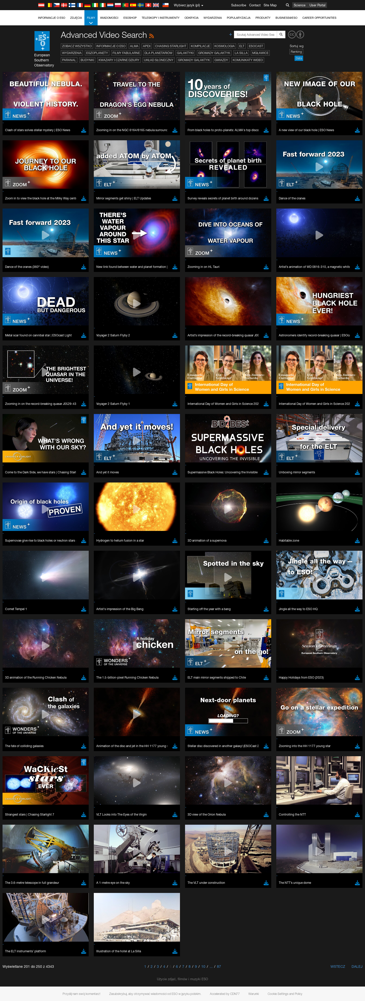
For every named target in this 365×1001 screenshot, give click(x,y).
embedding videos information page (82, 577)
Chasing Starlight (170, 46)
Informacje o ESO (51, 18)
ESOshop (130, 18)
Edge (55, 666)
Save (52, 750)
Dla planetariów (158, 53)
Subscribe (238, 5)
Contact (255, 5)
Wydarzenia (213, 18)
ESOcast (256, 46)
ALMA (134, 46)
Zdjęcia (76, 18)
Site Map (270, 5)
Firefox (56, 670)
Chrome (57, 661)
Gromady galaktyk (214, 53)
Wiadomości (109, 18)
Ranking (296, 52)
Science (299, 5)
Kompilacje (200, 46)
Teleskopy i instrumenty (160, 18)
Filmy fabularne (126, 53)
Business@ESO (286, 18)
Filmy (91, 20)
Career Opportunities (319, 18)
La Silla (241, 53)
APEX (147, 46)
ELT (241, 46)
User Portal (317, 5)
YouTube (48, 568)
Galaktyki (185, 53)
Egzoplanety (97, 53)
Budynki (87, 60)
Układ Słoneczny (158, 60)
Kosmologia (224, 46)
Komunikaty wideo (248, 60)
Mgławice (260, 53)
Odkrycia (191, 18)
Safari (56, 675)
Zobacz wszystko (77, 46)
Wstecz (338, 966)
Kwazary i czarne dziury (119, 60)
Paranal (69, 60)
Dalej (357, 966)
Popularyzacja (238, 18)
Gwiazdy (221, 60)
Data (299, 58)
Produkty (263, 18)
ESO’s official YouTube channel (156, 568)
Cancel (77, 750)
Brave (56, 656)
